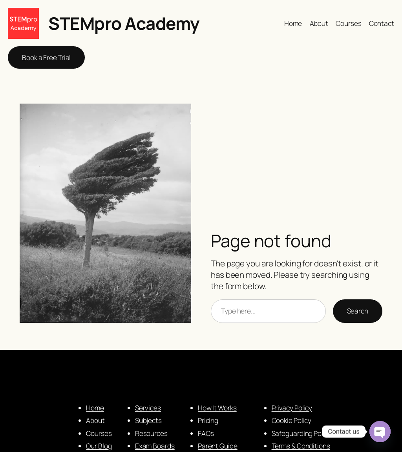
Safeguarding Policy (302, 433)
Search (357, 310)
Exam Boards (155, 445)
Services (148, 407)
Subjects (148, 420)
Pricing (208, 420)
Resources (151, 433)
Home (95, 407)
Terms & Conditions (301, 445)
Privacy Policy (292, 407)
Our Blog (98, 445)
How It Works (217, 407)
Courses (98, 433)
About (95, 420)
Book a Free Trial (46, 57)
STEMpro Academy (123, 23)
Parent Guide (218, 445)
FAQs (206, 433)
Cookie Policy (292, 420)
